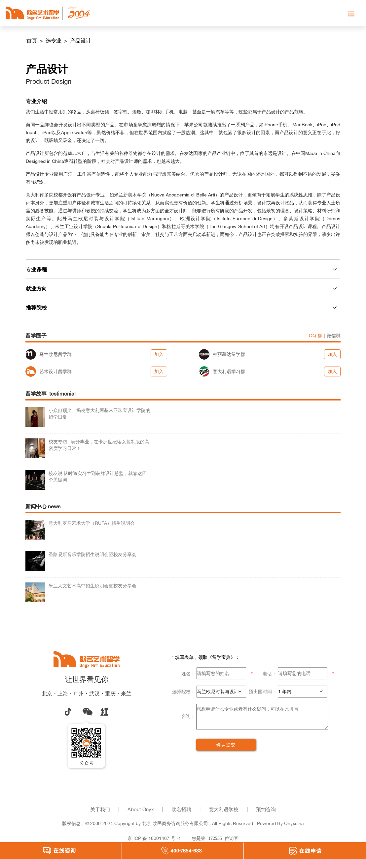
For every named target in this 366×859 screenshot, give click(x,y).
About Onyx (141, 809)
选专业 (54, 40)
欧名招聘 (181, 809)
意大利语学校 (223, 809)
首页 (32, 40)
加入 (159, 354)
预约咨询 (266, 809)
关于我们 (100, 809)
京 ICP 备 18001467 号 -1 (154, 838)
